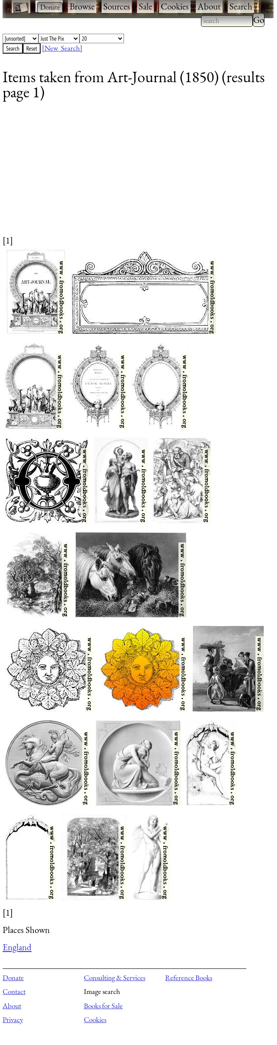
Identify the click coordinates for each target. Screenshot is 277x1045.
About (209, 6)
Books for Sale (103, 1005)
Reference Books (188, 977)
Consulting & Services (114, 977)
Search (240, 6)
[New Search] (62, 48)
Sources (116, 6)
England (17, 947)
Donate (13, 977)
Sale (145, 6)
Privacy (13, 1019)
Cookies (175, 6)
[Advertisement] (133, 173)
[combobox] (227, 20)
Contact (14, 991)
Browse (82, 6)
